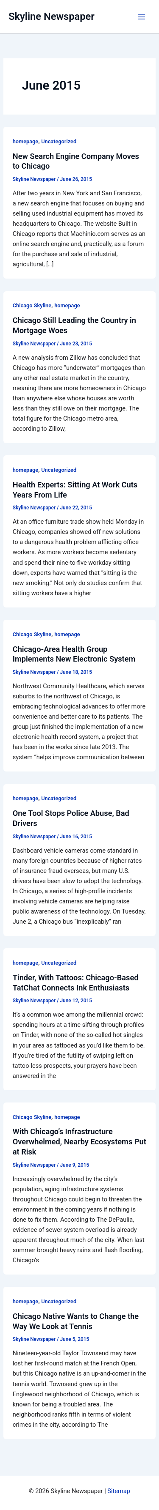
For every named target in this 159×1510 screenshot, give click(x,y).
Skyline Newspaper (51, 16)
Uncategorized (58, 141)
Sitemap (118, 1491)
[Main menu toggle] (142, 17)
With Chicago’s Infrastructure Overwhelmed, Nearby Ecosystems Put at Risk (79, 1141)
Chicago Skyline (32, 305)
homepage (25, 141)
